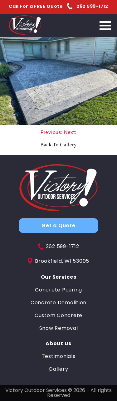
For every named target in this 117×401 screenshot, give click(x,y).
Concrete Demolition (58, 302)
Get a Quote (58, 225)
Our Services (58, 277)
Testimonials (59, 356)
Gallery (58, 369)
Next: (70, 132)
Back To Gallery (58, 144)
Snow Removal (58, 328)
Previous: (52, 132)
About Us (58, 343)
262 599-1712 (58, 246)
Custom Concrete (58, 315)
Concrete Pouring (58, 289)
